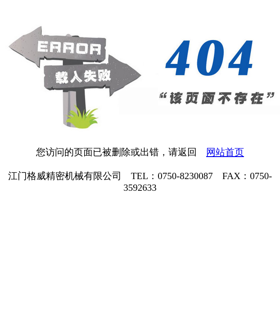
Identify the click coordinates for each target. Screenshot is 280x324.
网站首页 (225, 152)
